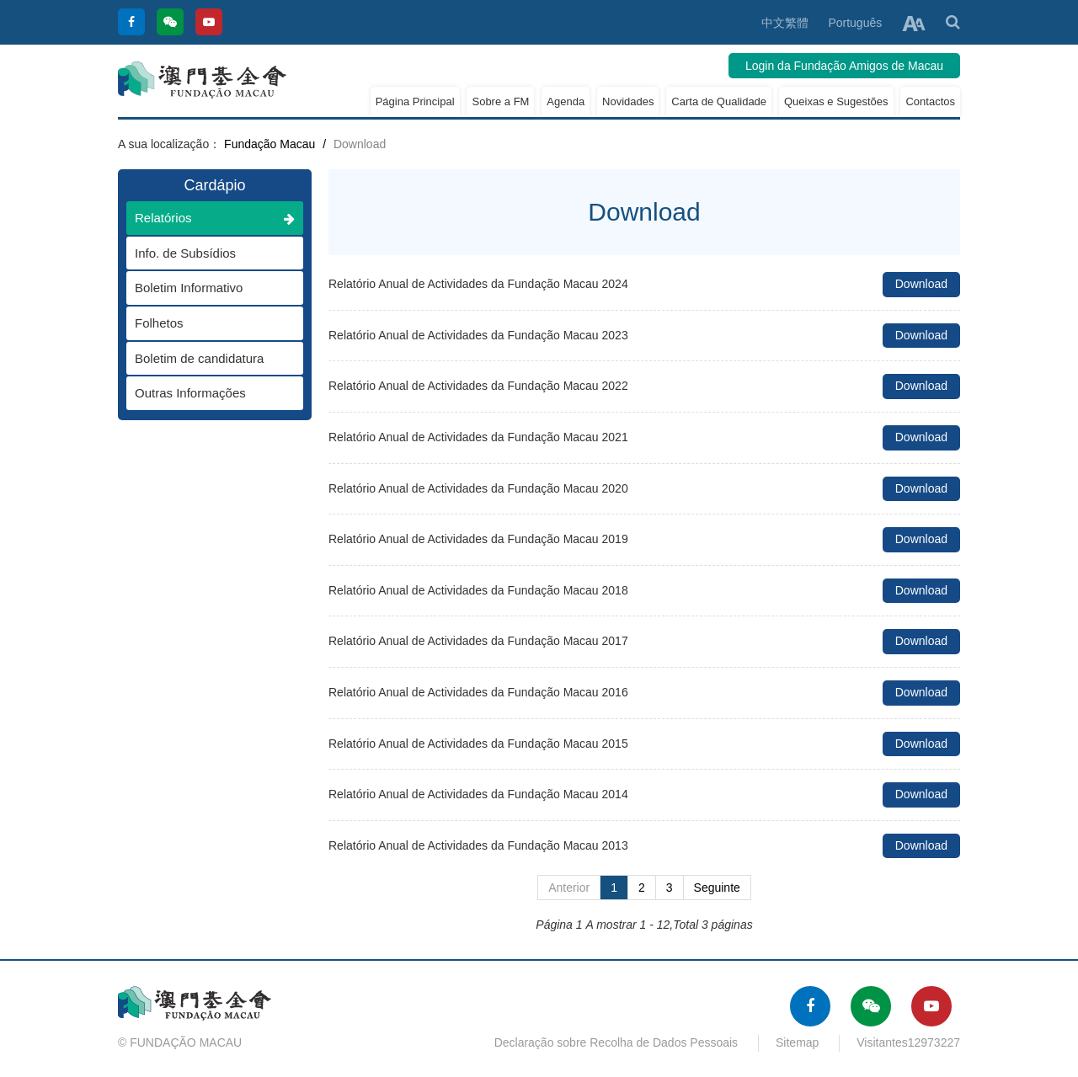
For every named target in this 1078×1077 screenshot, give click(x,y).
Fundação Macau (269, 144)
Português (855, 22)
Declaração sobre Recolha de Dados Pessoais (616, 1042)
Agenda (565, 101)
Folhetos (206, 323)
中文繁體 (784, 22)
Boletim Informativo (206, 287)
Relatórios (215, 218)
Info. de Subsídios (206, 253)
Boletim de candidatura (206, 358)
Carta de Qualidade (718, 101)
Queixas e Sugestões (836, 101)
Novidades (628, 101)
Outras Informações (206, 393)
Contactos (930, 101)
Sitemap (797, 1042)
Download (921, 284)
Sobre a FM (500, 101)
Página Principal (415, 101)
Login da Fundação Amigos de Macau (844, 65)
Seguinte (717, 887)
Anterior (569, 887)
